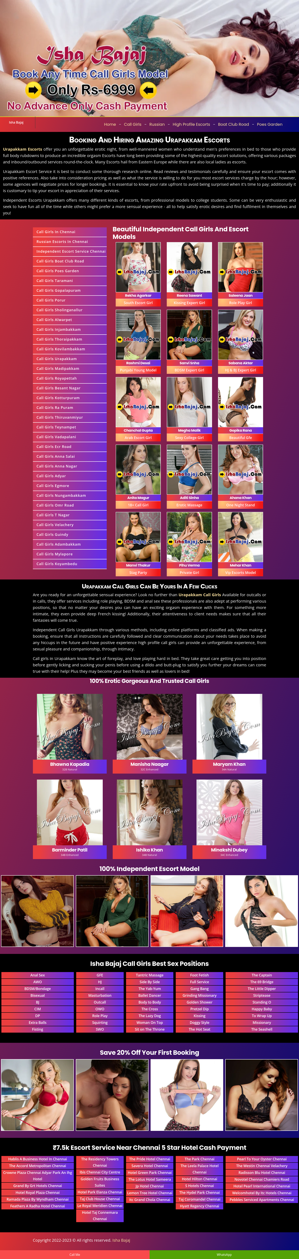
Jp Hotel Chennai (150, 1186)
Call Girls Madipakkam (58, 368)
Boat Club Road (233, 124)
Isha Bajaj (16, 122)
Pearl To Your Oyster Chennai (262, 1159)
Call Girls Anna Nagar (57, 466)
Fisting (37, 1029)
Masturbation (100, 995)
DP (37, 1015)
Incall (99, 988)
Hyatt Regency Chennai (199, 1206)
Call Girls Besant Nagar (59, 388)
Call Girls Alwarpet (54, 319)
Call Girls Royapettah (57, 378)
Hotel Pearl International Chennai (261, 1186)
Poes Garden (269, 124)
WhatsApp (224, 1254)
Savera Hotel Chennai (149, 1165)
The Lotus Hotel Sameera (149, 1179)
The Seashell (261, 1029)
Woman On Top (150, 1022)
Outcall (100, 1002)
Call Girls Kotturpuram (58, 397)
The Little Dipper (262, 988)
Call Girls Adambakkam (59, 544)
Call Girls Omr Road (55, 505)
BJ (37, 1002)
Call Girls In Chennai (56, 231)
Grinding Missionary (199, 995)
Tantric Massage (150, 975)
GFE (100, 975)
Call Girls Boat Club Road (60, 261)
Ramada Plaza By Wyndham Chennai (38, 1199)
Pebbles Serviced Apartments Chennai (262, 1199)
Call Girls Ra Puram (55, 407)
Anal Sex (37, 975)
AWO (37, 981)
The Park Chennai (199, 1159)
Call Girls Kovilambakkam (61, 349)
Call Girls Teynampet (56, 427)
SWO (100, 1029)
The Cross (149, 1009)
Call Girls (132, 124)
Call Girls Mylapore (55, 554)
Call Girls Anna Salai (56, 456)
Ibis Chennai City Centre (100, 1172)
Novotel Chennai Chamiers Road (261, 1179)
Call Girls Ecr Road (54, 446)
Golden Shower (199, 1002)
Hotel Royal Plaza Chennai (38, 1192)
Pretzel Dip (199, 1009)
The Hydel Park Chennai (199, 1192)
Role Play (100, 1015)
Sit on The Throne (150, 1029)
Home (110, 124)
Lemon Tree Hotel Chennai (149, 1192)
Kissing (199, 1015)
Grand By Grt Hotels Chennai (37, 1185)
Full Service (199, 981)
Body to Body (149, 1002)
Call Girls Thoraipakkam (59, 339)
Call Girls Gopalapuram (59, 290)
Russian (157, 124)
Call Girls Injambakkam (59, 329)
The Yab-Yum (150, 988)
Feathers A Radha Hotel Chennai (37, 1206)
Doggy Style (199, 1022)
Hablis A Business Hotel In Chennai (37, 1159)
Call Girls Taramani (55, 280)
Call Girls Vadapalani (56, 436)
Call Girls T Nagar (53, 515)
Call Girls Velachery (55, 524)
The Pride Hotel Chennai (149, 1159)
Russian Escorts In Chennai (62, 241)
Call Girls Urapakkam (57, 358)
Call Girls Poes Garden (58, 270)
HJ (100, 981)
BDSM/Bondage (37, 988)
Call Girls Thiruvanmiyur (60, 417)
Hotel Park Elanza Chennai (100, 1192)
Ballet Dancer (149, 995)
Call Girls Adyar (51, 475)
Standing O (262, 1002)
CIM (37, 1009)
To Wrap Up (262, 1015)
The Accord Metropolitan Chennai (37, 1165)
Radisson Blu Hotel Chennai (262, 1172)
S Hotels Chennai (199, 1185)
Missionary (262, 1022)
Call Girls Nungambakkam (61, 495)
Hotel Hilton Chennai (199, 1179)
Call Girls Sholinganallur (60, 309)
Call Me (74, 1254)
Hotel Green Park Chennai (150, 1172)
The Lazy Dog (150, 1015)
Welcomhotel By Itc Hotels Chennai (261, 1192)
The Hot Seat (199, 1029)
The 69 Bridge (261, 981)
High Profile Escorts (191, 124)
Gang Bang (199, 988)
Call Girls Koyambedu (57, 563)
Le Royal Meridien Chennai (99, 1205)
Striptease (261, 995)
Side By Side (150, 981)
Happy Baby (262, 1009)
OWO (99, 1009)
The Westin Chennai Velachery (261, 1165)
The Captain (262, 975)
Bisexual (38, 995)
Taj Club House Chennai (100, 1198)
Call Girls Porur (51, 300)
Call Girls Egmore (53, 485)
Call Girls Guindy (52, 534)
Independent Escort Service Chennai (71, 251)
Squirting (100, 1022)
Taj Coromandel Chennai (199, 1199)
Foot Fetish (199, 975)
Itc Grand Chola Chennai (149, 1199)
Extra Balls (37, 1022)
